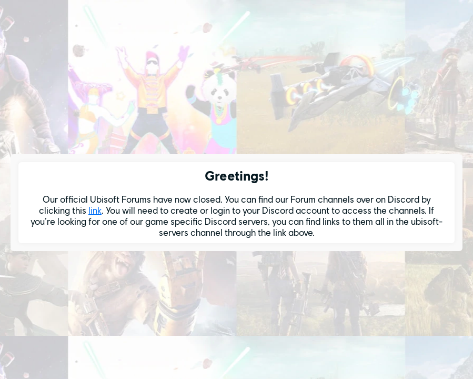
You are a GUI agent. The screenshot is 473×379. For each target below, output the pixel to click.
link (95, 210)
